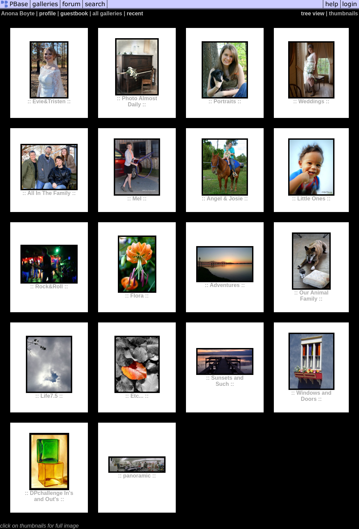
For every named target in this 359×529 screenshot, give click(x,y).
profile (47, 13)
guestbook (74, 13)
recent (135, 13)
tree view (312, 13)
